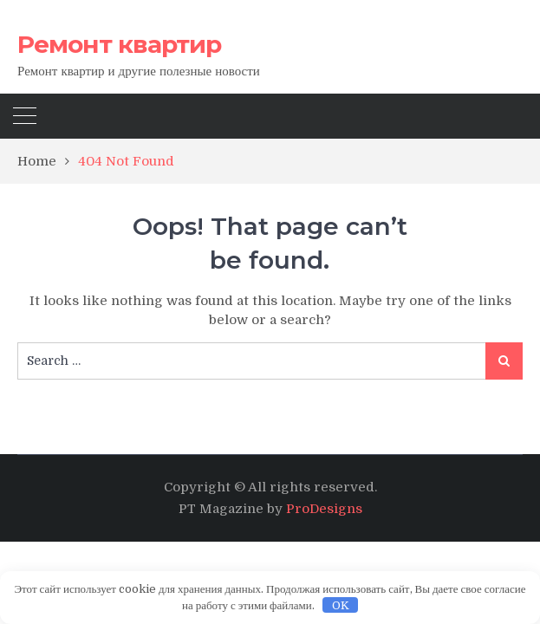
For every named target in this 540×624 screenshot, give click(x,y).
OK (340, 605)
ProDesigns (324, 509)
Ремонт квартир (119, 44)
